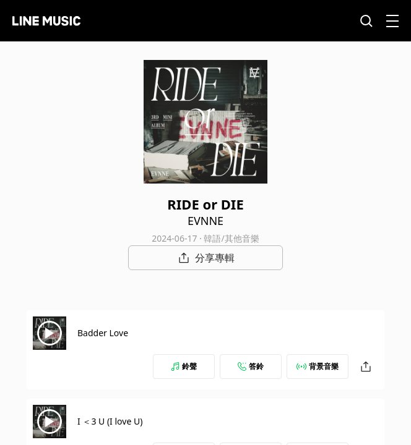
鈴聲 (184, 366)
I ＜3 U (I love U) (109, 421)
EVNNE (205, 220)
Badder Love (102, 333)
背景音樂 (317, 366)
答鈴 (251, 366)
